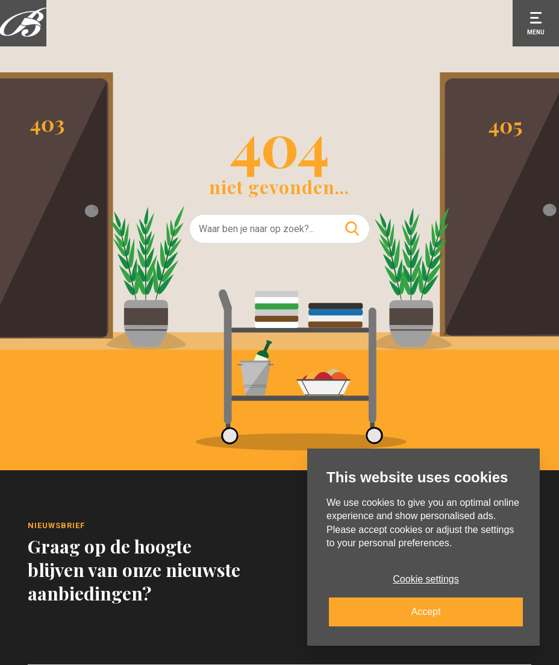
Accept (426, 612)
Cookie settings (425, 579)
